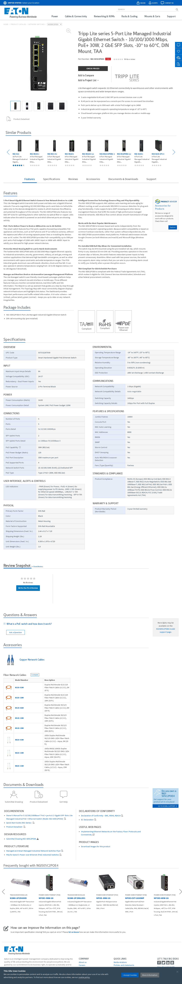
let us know (74, 932)
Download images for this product (95, 846)
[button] (9, 152)
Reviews (73, 179)
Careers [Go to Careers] (82, 965)
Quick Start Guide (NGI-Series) (19, 823)
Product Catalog (18, 24)
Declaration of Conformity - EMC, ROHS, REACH (101, 815)
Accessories (93, 179)
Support (171, 16)
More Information (149, 975)
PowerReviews (38, 566)
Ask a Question (15, 632)
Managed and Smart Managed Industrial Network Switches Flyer (33, 851)
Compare (35, 675)
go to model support (167, 806)
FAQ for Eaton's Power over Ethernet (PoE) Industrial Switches (32, 855)
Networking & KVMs (104, 16)
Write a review (129, 59)
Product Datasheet (14, 827)
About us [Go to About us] (83, 962)
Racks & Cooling (129, 16)
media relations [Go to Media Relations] (120, 962)
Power (55, 16)
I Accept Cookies (130, 975)
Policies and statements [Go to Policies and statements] (124, 965)
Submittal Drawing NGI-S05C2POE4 (21, 839)
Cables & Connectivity (76, 16)
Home (6, 24)
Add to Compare (86, 75)
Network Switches (36, 24)
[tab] (76, 624)
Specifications (51, 179)
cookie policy (84, 977)
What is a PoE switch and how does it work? (28, 623)
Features (29, 179)
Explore (172, 227)
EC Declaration (87, 820)
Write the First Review (28, 588)
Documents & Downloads (123, 179)
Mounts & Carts (152, 16)
